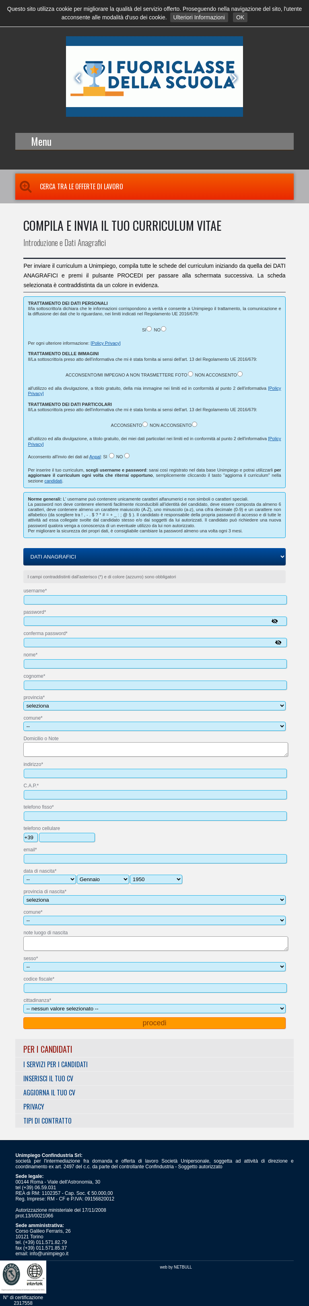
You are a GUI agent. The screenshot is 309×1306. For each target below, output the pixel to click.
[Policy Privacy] (106, 343)
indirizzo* (33, 764)
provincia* (34, 697)
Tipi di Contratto (47, 1121)
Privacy (33, 1106)
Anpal (95, 456)
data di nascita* (39, 871)
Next (232, 78)
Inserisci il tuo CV (48, 1078)
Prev (76, 78)
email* (30, 850)
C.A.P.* (31, 786)
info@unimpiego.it (49, 1253)
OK (240, 17)
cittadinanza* (37, 1000)
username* (35, 591)
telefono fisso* (38, 807)
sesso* (30, 958)
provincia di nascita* (44, 891)
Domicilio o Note (40, 738)
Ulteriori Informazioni (199, 17)
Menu (41, 141)
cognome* (34, 676)
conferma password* (45, 633)
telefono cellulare (41, 828)
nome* (30, 655)
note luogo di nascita (45, 933)
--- (103, 879)
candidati (53, 480)
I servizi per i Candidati (55, 1064)
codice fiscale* (38, 979)
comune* (32, 718)
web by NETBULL (176, 1267)
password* (34, 612)
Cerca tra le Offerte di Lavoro (69, 186)
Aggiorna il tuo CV (49, 1092)
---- (156, 879)
